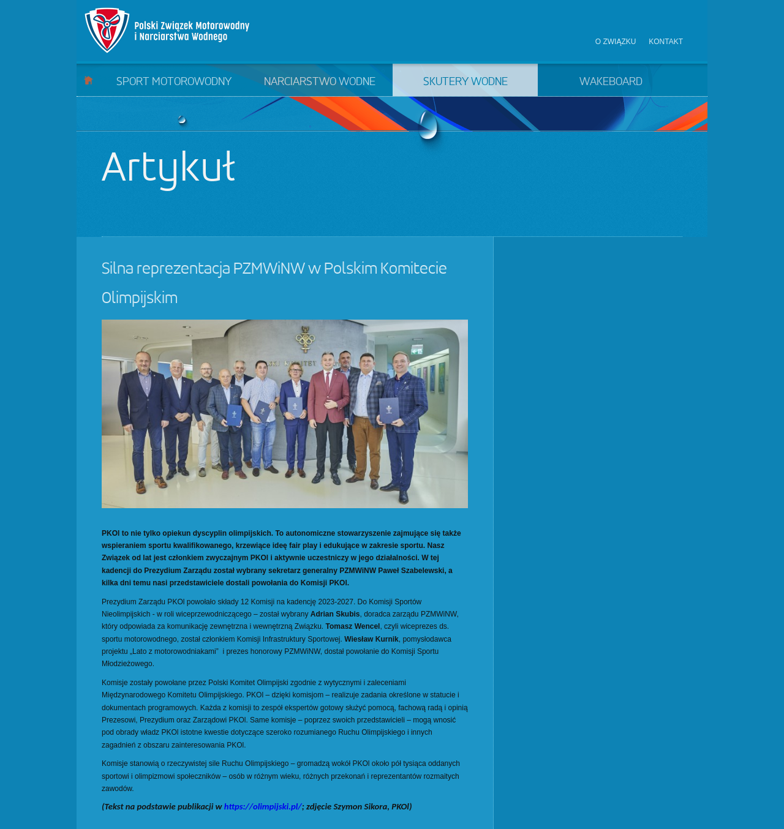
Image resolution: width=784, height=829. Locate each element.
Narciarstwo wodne (319, 82)
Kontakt (666, 41)
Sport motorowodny (174, 82)
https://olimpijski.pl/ (263, 806)
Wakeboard (611, 82)
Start (88, 80)
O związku (615, 41)
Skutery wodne (465, 82)
